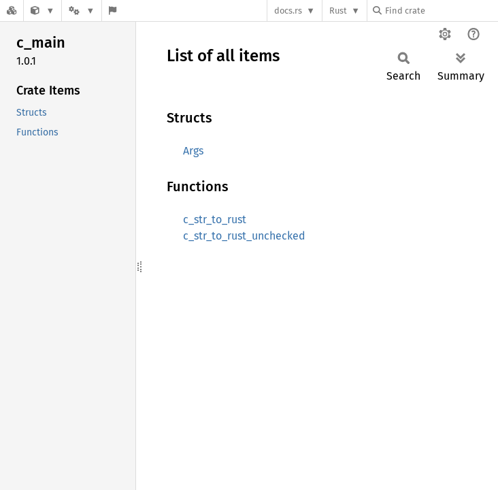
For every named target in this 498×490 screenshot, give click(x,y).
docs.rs (288, 10)
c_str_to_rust (214, 219)
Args (193, 150)
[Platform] (81, 10)
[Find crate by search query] (441, 10)
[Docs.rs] (11, 10)
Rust (338, 10)
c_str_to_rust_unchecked (244, 235)
